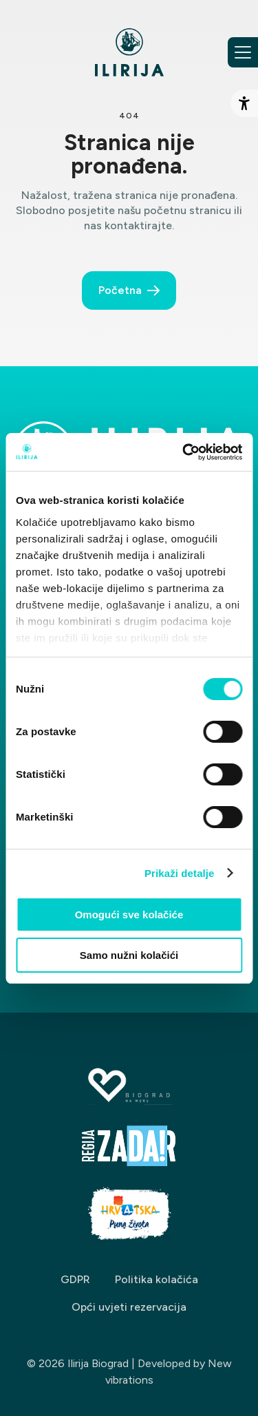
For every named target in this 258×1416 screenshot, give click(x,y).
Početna (120, 290)
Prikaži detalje (179, 873)
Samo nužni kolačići (129, 955)
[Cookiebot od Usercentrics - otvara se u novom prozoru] (183, 452)
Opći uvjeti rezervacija (129, 1306)
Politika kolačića (156, 1279)
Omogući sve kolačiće (129, 914)
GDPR (75, 1279)
